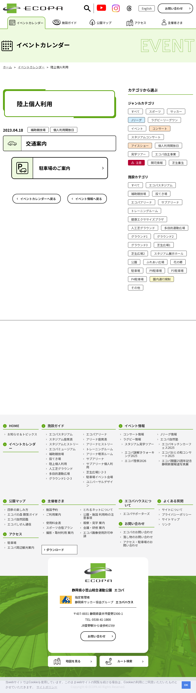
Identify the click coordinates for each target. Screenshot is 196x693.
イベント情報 (135, 426)
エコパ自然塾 (169, 439)
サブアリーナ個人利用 (99, 465)
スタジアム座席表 (61, 439)
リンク (166, 524)
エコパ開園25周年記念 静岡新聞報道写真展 (177, 462)
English (147, 8)
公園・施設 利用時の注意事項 (98, 516)
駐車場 (135, 270)
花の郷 (178, 262)
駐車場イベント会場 (99, 477)
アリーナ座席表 (96, 439)
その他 (135, 287)
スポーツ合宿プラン (59, 527)
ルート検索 (124, 661)
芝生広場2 (138, 253)
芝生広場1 (164, 245)
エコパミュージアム (62, 449)
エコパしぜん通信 (19, 524)
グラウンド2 (165, 236)
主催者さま (56, 501)
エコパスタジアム (161, 185)
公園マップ (17, 501)
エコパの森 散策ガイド (22, 514)
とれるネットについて (98, 509)
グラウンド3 (139, 245)
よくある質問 (173, 501)
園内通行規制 (162, 279)
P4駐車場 (137, 279)
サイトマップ (171, 519)
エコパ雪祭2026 (135, 460)
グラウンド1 (139, 236)
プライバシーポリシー (177, 514)
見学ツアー (138, 154)
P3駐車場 (177, 270)
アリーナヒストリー (99, 444)
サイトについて (172, 509)
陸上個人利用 (58, 463)
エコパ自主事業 (165, 154)
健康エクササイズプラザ (147, 219)
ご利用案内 (53, 514)
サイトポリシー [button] (46, 687)
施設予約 (52, 509)
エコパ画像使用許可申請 (98, 534)
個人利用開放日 (168, 145)
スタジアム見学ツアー (139, 444)
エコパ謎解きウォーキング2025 (139, 454)
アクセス (15, 534)
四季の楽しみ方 (17, 509)
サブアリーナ (170, 202)
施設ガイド (56, 426)
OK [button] (186, 685)
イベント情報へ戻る (88, 198)
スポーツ (155, 111)
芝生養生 (178, 162)
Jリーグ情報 (168, 434)
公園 (134, 262)
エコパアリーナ (141, 202)
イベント (137, 128)
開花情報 (157, 162)
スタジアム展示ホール (169, 253)
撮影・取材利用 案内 (60, 532)
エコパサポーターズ (136, 513)
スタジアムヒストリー (64, 444)
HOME (14, 426)
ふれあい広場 (155, 262)
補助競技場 (138, 193)
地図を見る (73, 661)
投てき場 (161, 193)
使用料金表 (53, 522)
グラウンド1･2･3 (60, 478)
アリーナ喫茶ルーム (99, 454)
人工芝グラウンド (143, 228)
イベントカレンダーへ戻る (38, 198)
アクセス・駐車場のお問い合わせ (138, 543)
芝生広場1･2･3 (96, 472)
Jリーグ (136, 120)
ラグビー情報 (132, 439)
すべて (135, 111)
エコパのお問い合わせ (138, 532)
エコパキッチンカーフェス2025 (176, 445)
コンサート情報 (133, 434)
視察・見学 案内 (94, 522)
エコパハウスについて (138, 503)
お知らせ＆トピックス (22, 434)
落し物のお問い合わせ (138, 537)
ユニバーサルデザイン (99, 483)
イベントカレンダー (22, 446)
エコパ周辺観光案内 (20, 547)
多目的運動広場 (174, 228)
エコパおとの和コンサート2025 (177, 454)
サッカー (176, 111)
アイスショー (140, 145)
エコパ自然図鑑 (17, 519)
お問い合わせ (174, 8)
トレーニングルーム (144, 211)
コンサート (159, 128)
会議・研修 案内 (94, 527)
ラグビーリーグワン (164, 120)
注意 (139, 162)
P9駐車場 (155, 270)
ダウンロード (55, 549)
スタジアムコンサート (146, 137)
